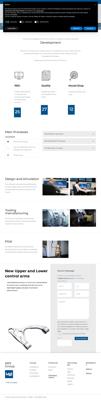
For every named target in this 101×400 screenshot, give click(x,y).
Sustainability (34, 376)
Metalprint (91, 364)
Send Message (81, 338)
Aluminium (52, 367)
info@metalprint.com (65, 278)
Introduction (34, 367)
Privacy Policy (10, 397)
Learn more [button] (11, 28)
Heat (69, 372)
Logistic (70, 384)
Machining (71, 375)
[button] (95, 4)
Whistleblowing (40, 397)
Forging (70, 369)
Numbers (33, 370)
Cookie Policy (21, 397)
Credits (30, 397)
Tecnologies (72, 364)
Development (52, 376)
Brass (50, 370)
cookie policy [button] (40, 11)
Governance (34, 373)
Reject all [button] (76, 28)
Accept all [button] (90, 28)
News (89, 373)
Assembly (70, 378)
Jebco (89, 369)
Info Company (12, 382)
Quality (69, 381)
